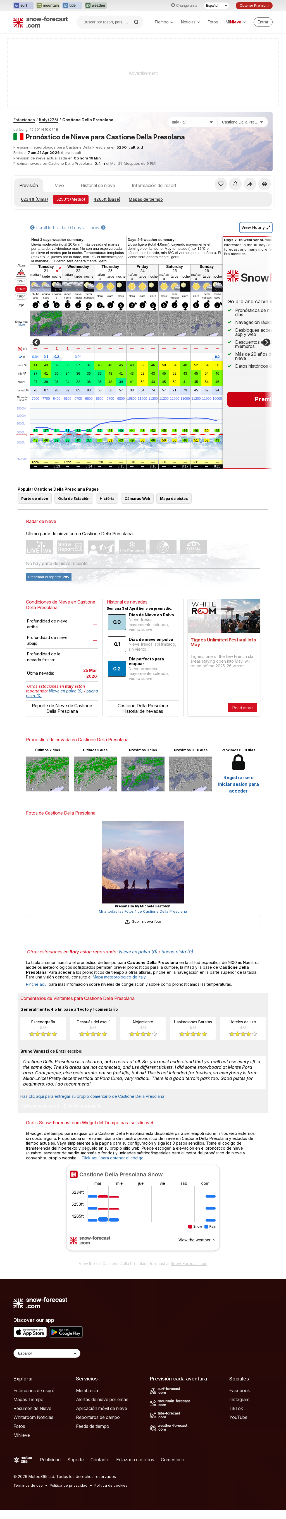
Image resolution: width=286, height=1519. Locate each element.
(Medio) (70, 199)
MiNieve (21, 1435)
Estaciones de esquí (33, 1390)
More (21, 324)
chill (22, 382)
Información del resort (154, 185)
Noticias (190, 22)
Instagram (239, 1399)
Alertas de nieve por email (102, 1399)
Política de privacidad (68, 1485)
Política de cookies (110, 1485)
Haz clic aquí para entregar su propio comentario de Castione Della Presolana (92, 1096)
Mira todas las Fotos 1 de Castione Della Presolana (143, 911)
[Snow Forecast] (40, 22)
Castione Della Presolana (87, 119)
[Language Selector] (46, 1353)
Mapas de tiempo (146, 199)
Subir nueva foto (143, 921)
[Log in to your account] (263, 22)
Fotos (213, 22)
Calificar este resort (39, 1106)
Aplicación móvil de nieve (101, 1408)
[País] (192, 122)
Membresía (87, 1390)
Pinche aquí (36, 984)
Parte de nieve (34, 498)
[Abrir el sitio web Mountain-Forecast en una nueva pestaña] (48, 5)
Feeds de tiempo (92, 1426)
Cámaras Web (137, 498)
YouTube (238, 1417)
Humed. (22, 390)
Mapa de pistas (174, 498)
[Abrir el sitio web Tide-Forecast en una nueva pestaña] (72, 5)
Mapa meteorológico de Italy (119, 977)
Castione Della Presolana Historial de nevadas (143, 708)
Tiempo (163, 22)
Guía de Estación (74, 498)
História (107, 498)
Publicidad (50, 1459)
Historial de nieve (98, 185)
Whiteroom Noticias (33, 1417)
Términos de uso (28, 1485)
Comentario (172, 1459)
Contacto (99, 1459)
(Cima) (34, 199)
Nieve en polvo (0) (66, 691)
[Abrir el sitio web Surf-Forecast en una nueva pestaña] (23, 5)
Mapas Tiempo (28, 1399)
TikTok (236, 1408)
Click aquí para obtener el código (113, 1157)
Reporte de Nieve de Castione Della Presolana (62, 708)
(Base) (107, 199)
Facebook (239, 1390)
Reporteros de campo (98, 1417)
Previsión (28, 185)
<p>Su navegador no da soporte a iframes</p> (143, 1211)
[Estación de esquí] (243, 122)
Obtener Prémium (254, 5)
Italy (48, 119)
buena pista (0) (177, 951)
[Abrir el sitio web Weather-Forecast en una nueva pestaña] (96, 5)
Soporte (75, 1459)
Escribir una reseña (83, 1106)
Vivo (59, 185)
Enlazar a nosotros (135, 1459)
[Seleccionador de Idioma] (216, 6)
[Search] (137, 22)
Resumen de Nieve (32, 1408)
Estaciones (24, 119)
